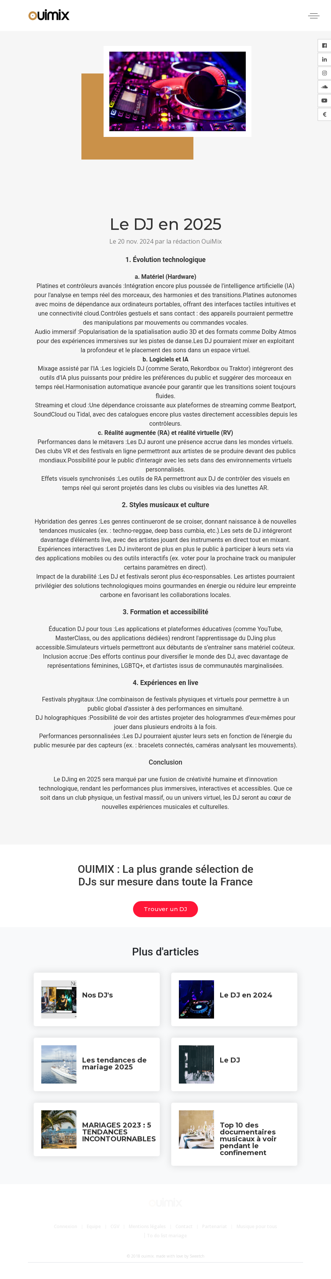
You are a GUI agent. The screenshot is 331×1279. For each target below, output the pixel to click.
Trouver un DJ (165, 909)
